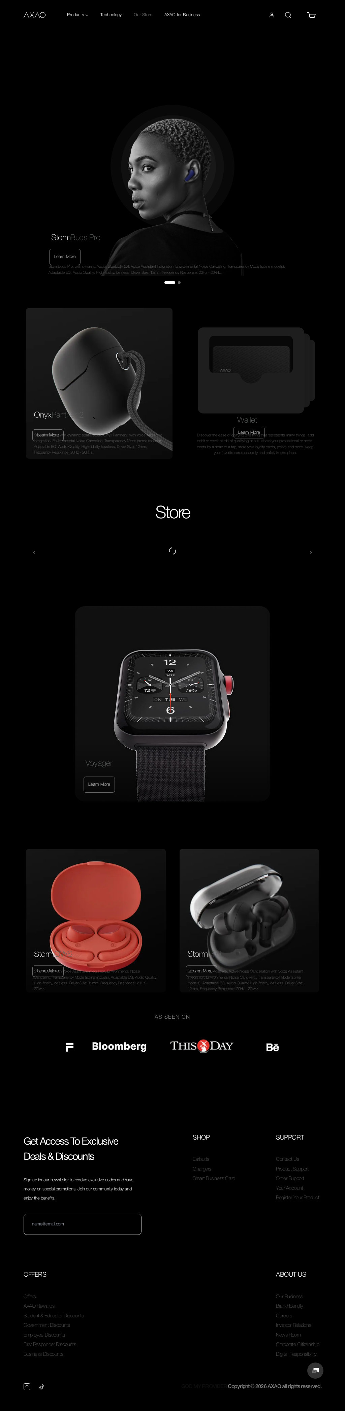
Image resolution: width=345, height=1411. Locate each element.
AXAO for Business (182, 15)
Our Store (143, 15)
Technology (111, 15)
